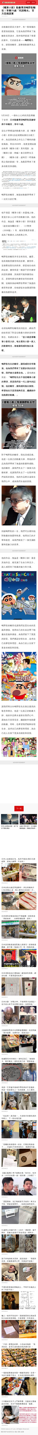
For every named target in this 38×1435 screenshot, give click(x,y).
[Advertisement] (19, 784)
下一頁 (19, 808)
